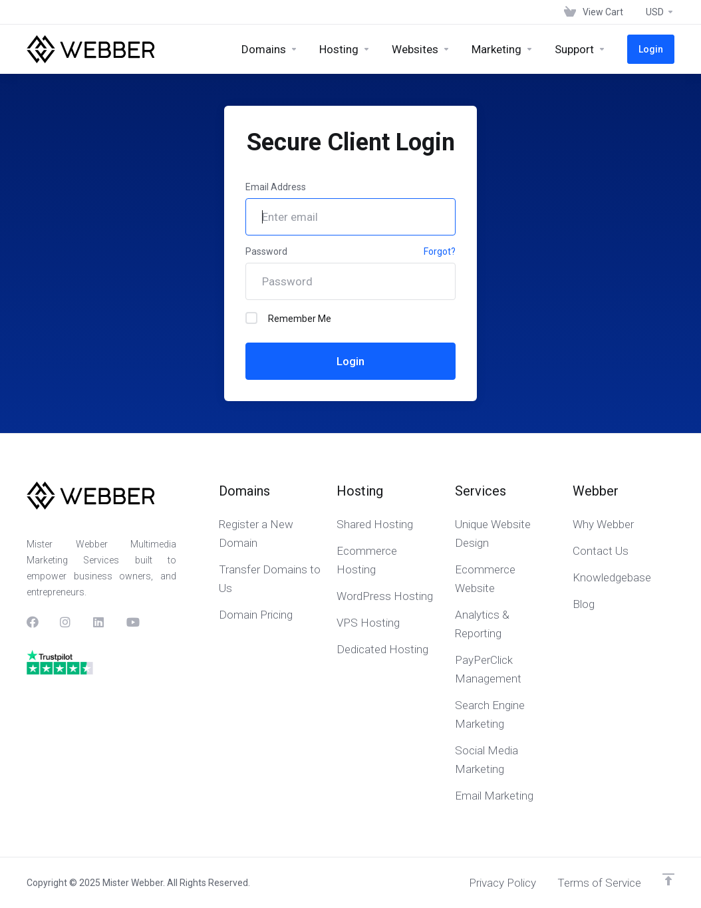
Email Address (275, 187)
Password (266, 251)
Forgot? (440, 251)
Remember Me (288, 318)
